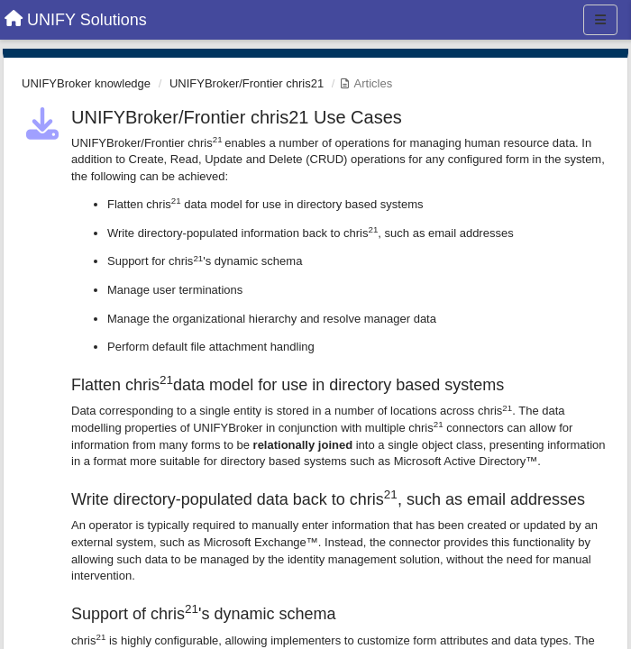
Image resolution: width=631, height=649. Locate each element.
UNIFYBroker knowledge (86, 83)
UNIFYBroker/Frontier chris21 (246, 83)
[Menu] (600, 20)
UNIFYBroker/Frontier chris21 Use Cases (236, 117)
